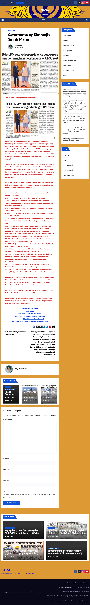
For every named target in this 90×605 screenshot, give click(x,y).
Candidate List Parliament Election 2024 (76, 583)
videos (65, 76)
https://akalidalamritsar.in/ (33, 319)
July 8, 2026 (10, 536)
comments (11, 30)
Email (6, 469)
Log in (65, 160)
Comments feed (69, 170)
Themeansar (36, 592)
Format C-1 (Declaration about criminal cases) (64, 601)
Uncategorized (68, 71)
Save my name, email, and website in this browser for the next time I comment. (29, 496)
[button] (83, 20)
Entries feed (68, 165)
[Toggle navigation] (43, 20)
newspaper (67, 51)
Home (60, 583)
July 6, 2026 (54, 556)
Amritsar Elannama (83, 587)
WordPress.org (68, 175)
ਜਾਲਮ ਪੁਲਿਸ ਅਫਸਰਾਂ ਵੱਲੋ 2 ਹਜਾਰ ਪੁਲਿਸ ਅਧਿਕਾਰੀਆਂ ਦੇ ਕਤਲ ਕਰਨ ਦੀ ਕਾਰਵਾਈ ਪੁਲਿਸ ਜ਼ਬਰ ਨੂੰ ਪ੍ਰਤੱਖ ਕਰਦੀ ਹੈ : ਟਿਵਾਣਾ (21, 533)
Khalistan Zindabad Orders (67, 587)
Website (6, 480)
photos (66, 56)
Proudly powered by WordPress (11, 592)
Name (6, 459)
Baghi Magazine (84, 601)
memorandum (68, 46)
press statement (9, 389)
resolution (67, 66)
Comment (7, 420)
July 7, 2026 (10, 556)
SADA (45, 10)
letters (65, 41)
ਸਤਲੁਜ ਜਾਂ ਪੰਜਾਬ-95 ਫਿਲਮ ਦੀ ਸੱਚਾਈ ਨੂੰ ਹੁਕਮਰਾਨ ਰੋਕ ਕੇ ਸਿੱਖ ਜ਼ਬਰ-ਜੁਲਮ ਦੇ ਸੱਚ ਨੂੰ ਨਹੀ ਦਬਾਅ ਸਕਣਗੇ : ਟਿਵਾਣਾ (21, 553)
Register (66, 155)
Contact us (85, 591)
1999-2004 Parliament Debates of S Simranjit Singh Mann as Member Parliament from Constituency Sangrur (68, 596)
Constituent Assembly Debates (71, 591)
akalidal (19, 45)
